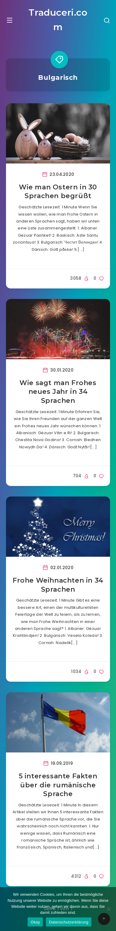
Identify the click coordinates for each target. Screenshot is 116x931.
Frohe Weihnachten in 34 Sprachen (58, 584)
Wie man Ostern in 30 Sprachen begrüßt (58, 191)
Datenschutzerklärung (68, 922)
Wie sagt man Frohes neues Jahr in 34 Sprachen (57, 392)
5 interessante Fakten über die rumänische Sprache (58, 785)
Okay (35, 922)
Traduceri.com (57, 20)
